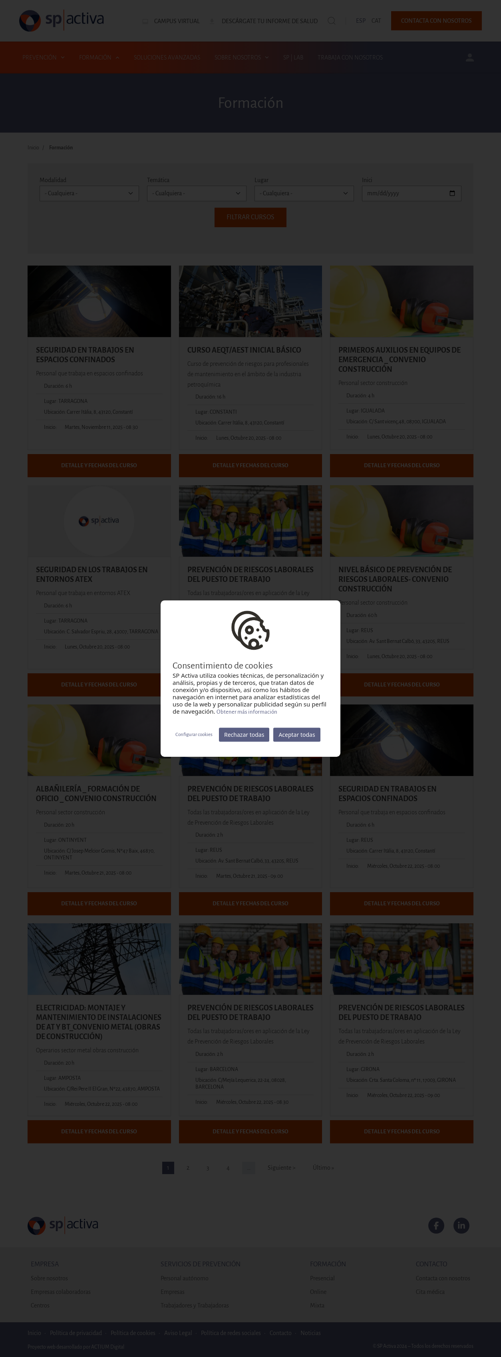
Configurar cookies (194, 734)
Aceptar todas (296, 734)
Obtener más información (247, 712)
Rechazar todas (244, 734)
